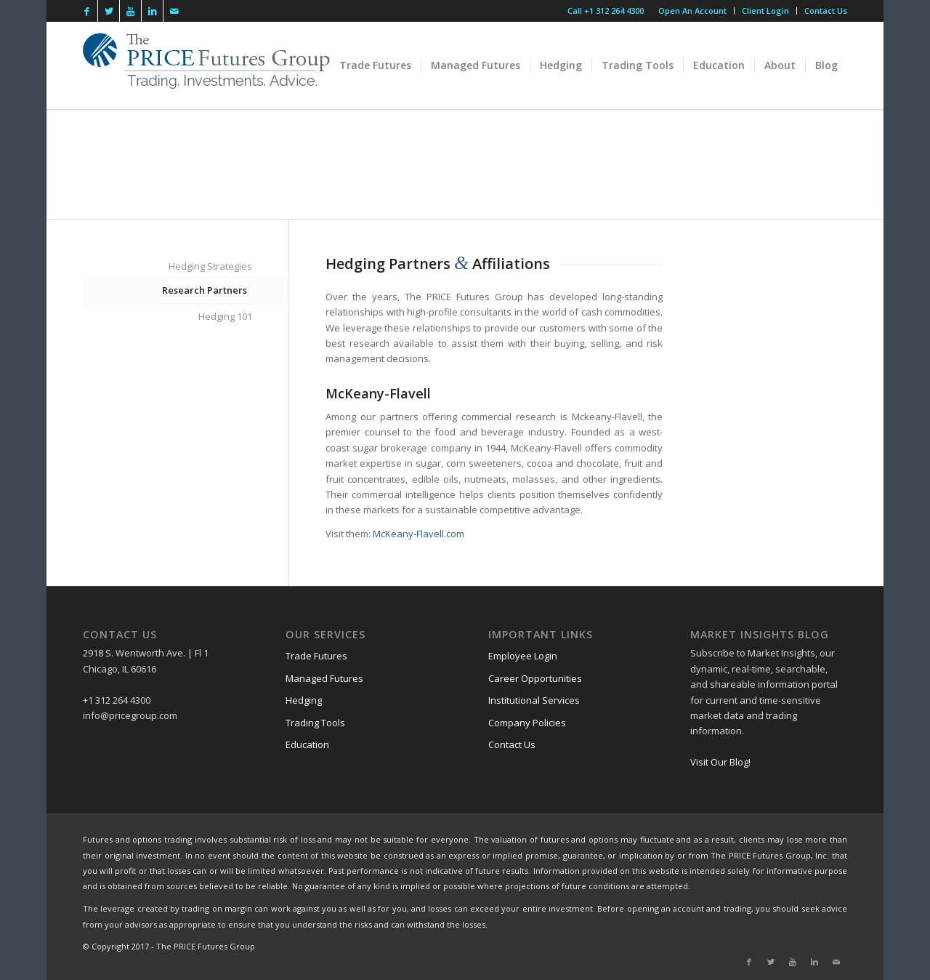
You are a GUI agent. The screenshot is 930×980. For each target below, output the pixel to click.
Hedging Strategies (210, 266)
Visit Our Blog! (720, 761)
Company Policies (527, 722)
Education (307, 744)
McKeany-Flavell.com (418, 533)
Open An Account (692, 10)
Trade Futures (316, 655)
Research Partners (204, 290)
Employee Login (522, 655)
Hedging (304, 700)
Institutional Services (534, 700)
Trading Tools (315, 722)
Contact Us (825, 10)
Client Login (765, 10)
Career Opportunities (535, 678)
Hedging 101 (225, 316)
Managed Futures (324, 678)
